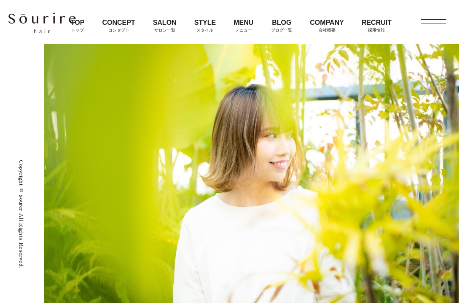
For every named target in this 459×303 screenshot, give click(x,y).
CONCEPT (118, 25)
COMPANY (327, 25)
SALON (165, 25)
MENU (243, 25)
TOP (78, 25)
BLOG (281, 25)
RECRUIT (377, 25)
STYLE (205, 25)
